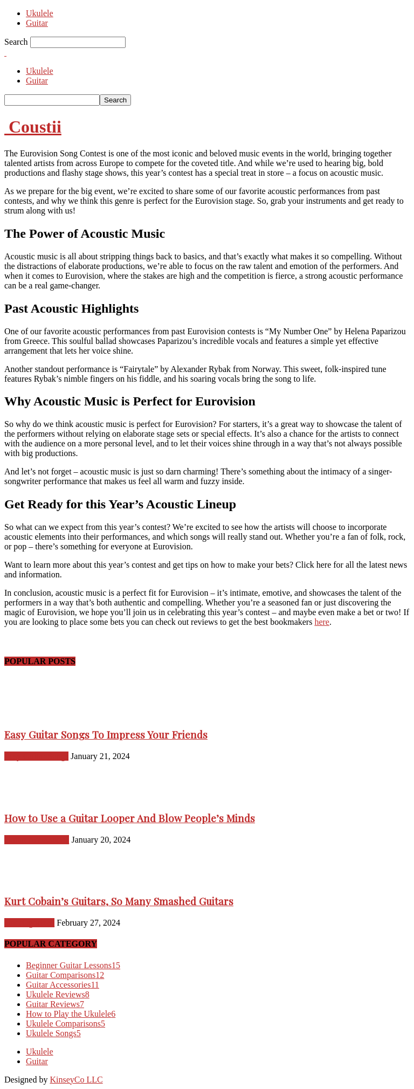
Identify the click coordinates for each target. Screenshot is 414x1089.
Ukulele (39, 13)
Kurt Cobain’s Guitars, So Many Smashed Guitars (118, 901)
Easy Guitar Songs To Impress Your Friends (106, 734)
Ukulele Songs (53, 1033)
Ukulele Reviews (57, 994)
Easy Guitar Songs (36, 756)
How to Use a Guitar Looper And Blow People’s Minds (129, 818)
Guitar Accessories (36, 839)
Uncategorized (29, 922)
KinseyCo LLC (76, 1079)
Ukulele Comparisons (65, 1023)
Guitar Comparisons (65, 975)
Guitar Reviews (55, 1004)
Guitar (37, 22)
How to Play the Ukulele (70, 1013)
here (321, 621)
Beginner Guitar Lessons (73, 965)
